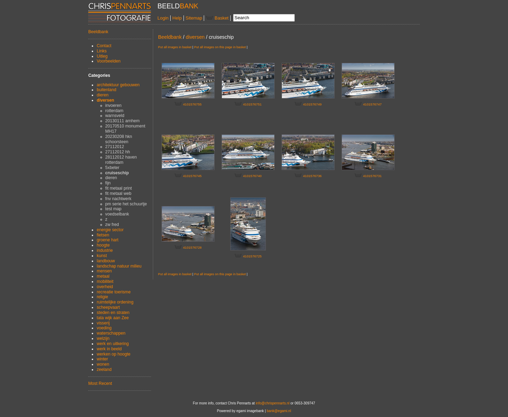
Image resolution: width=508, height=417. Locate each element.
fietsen (103, 235)
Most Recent (100, 383)
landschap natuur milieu (119, 266)
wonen (103, 364)
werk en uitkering (113, 343)
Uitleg (102, 56)
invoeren (113, 105)
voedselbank (117, 214)
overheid (105, 286)
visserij (103, 323)
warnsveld (115, 115)
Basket (217, 18)
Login (163, 18)
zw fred (112, 224)
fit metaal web (118, 193)
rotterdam (114, 110)
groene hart (107, 239)
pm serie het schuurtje (126, 204)
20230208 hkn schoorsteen (118, 139)
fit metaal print (118, 188)
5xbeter (112, 167)
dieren (103, 95)
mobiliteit (105, 281)
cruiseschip (117, 172)
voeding (104, 327)
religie (102, 296)
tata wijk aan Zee (113, 317)
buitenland (106, 89)
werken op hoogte (113, 354)
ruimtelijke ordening (115, 302)
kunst (102, 255)
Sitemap (194, 18)
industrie (105, 250)
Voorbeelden (108, 61)
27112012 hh (117, 151)
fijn (108, 183)
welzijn (103, 338)
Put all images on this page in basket (220, 47)
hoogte (103, 245)
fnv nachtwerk (118, 198)
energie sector (110, 229)
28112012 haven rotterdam (121, 160)
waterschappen (111, 333)
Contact (104, 45)
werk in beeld (109, 348)
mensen (104, 271)
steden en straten (113, 312)
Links (101, 51)
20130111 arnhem (122, 120)
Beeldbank (98, 31)
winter (102, 359)
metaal (103, 276)
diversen (105, 100)
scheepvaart (108, 307)
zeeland (104, 369)
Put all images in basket (175, 47)
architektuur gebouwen (118, 84)
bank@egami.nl (279, 411)
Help (177, 18)
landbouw (106, 260)
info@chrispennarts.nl (273, 403)
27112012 (114, 146)
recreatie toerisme (113, 292)
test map (113, 208)
